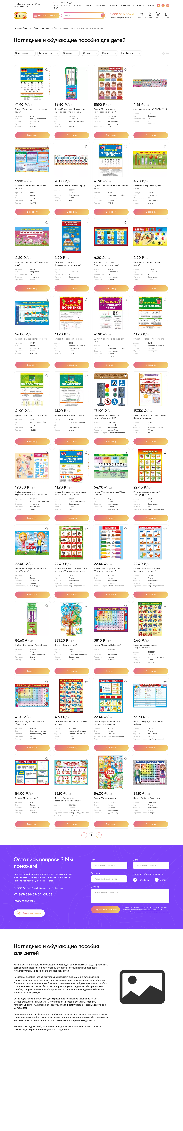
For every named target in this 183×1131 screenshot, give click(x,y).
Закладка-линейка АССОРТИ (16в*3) (150, 109)
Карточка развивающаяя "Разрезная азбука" (145, 646)
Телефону (143, 880)
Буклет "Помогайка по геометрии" (31, 415)
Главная (18, 28)
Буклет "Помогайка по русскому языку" (109, 340)
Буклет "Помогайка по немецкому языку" (31, 110)
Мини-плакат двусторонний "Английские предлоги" (146, 569)
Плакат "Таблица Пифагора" (107, 645)
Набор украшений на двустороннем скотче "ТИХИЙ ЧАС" (32, 493)
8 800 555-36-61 (122, 14)
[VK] (158, 5)
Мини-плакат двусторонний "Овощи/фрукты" (146, 493)
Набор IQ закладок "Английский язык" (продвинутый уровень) (69, 110)
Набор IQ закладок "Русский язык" (31, 645)
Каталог (78, 5)
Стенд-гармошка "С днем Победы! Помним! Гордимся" (149, 416)
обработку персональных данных (146, 910)
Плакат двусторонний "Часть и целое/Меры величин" (108, 722)
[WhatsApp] (163, 5)
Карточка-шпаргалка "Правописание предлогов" (67, 263)
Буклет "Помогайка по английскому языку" (111, 187)
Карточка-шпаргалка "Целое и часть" (148, 187)
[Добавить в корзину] (32, 135)
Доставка (112, 5)
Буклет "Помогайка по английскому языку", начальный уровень (71, 493)
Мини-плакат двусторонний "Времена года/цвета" (107, 569)
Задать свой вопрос (105, 909)
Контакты (152, 5)
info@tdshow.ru (24, 901)
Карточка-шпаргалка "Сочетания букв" (31, 263)
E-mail (163, 880)
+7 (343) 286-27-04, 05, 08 (33, 894)
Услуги (88, 5)
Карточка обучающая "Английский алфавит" (70, 722)
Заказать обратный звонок (122, 17)
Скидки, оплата (127, 5)
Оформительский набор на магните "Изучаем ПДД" (107, 416)
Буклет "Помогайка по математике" (150, 339)
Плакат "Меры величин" (26, 798)
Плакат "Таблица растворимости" (31, 339)
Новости (141, 5)
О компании (99, 5)
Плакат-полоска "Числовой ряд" (69, 186)
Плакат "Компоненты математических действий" (67, 799)
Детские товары (44, 28)
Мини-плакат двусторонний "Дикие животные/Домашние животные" (71, 569)
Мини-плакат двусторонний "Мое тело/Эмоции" (31, 569)
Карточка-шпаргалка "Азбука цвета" (147, 263)
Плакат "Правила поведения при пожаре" (30, 187)
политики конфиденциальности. (156, 912)
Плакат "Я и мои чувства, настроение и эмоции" (106, 110)
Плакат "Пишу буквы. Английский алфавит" (148, 722)
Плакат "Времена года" (65, 645)
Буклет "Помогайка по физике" (68, 339)
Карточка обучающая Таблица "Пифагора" (29, 722)
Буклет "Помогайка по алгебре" (69, 415)
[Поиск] (103, 15)
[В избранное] (47, 69)
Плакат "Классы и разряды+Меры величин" (109, 493)
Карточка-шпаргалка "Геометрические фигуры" (106, 263)
